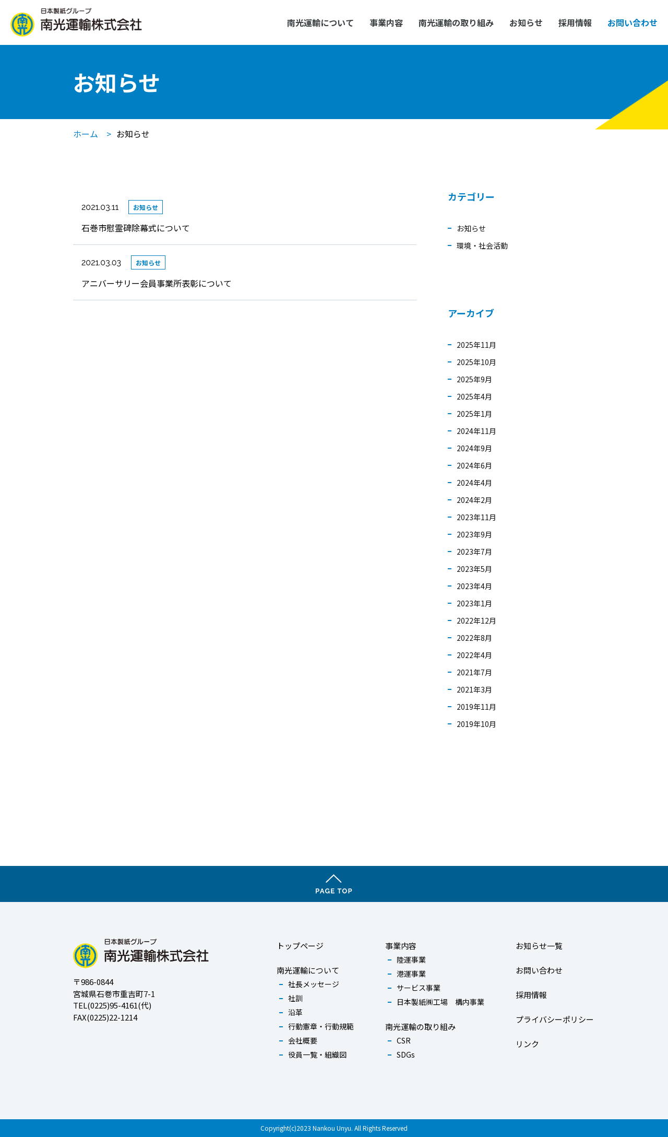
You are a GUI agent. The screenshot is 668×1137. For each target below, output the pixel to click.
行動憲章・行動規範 (321, 1026)
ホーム (85, 133)
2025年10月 (476, 362)
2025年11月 (476, 344)
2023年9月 (474, 534)
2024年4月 (474, 482)
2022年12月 (476, 620)
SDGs (406, 1054)
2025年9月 (474, 379)
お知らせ (526, 22)
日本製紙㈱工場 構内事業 (440, 1002)
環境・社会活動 (482, 245)
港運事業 (411, 973)
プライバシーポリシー (555, 1019)
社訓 (295, 998)
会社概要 (302, 1040)
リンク (527, 1043)
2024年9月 (474, 448)
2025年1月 (474, 413)
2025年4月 (474, 396)
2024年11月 (476, 431)
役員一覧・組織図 (317, 1054)
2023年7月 (474, 551)
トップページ (300, 945)
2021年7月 (474, 672)
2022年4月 (474, 655)
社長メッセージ (313, 984)
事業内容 (386, 22)
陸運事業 (411, 959)
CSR (404, 1040)
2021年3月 (474, 689)
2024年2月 (474, 500)
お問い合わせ (632, 22)
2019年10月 (476, 724)
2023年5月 (474, 569)
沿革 (295, 1012)
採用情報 (575, 22)
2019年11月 (476, 706)
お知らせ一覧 (539, 945)
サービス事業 (418, 987)
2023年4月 (474, 586)
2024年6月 (474, 465)
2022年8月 (474, 637)
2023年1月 (474, 603)
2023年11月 (476, 517)
